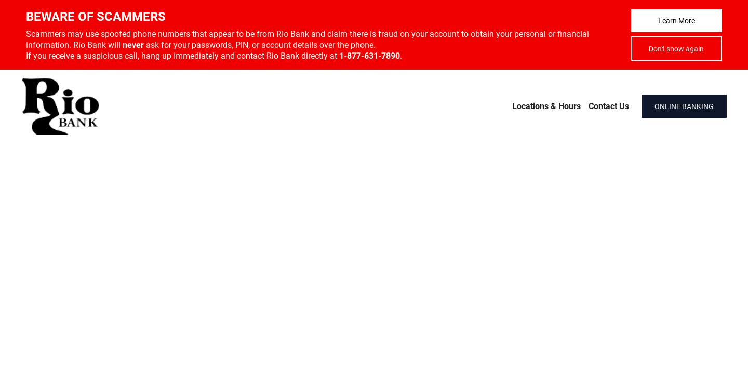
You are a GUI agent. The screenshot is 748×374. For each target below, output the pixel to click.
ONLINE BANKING (684, 106)
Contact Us (609, 105)
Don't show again (676, 49)
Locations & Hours (546, 105)
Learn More (676, 20)
